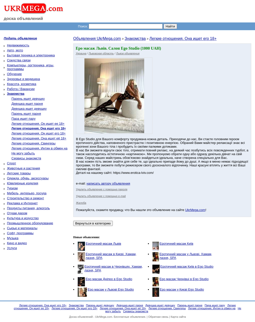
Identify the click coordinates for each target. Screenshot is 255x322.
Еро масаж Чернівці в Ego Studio (184, 279)
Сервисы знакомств (26, 158)
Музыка (12, 238)
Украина (81, 53)
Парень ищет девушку (28, 99)
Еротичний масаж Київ (176, 243)
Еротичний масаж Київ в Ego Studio (186, 266)
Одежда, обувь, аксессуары (28, 178)
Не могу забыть (23, 153)
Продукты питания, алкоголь (28, 208)
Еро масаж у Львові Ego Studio (111, 289)
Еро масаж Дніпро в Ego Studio (109, 279)
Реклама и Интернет (22, 203)
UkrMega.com (195, 210)
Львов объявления (127, 53)
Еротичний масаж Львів (103, 243)
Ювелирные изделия (22, 183)
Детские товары (19, 173)
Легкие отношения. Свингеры (33, 143)
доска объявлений (23, 18)
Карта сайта (178, 316)
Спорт (11, 163)
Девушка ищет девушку (29, 108)
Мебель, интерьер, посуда (27, 193)
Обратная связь (158, 316)
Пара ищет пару (23, 118)
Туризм (12, 188)
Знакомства (135, 38)
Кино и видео (17, 243)
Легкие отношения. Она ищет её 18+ (38, 138)
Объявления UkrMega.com (97, 38)
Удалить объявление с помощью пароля (101, 189)
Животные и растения (23, 168)
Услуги (12, 248)
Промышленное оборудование (30, 223)
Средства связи (19, 60)
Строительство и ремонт (25, 198)
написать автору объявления (108, 183)
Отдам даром (17, 213)
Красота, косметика (21, 84)
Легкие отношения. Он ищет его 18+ (38, 133)
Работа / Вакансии (21, 89)
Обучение (14, 74)
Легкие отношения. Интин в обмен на (39, 148)
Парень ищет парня (26, 113)
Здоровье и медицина (23, 79)
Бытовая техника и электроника (31, 55)
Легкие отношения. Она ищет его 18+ (183, 38)
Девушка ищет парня (27, 104)
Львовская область (101, 53)
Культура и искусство (23, 218)
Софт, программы (20, 233)
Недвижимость (18, 45)
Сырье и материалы (22, 228)
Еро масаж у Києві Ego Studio (182, 289)
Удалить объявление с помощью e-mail (101, 196)
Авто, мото (15, 50)
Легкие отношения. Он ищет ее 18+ (37, 123)
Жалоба (81, 202)
